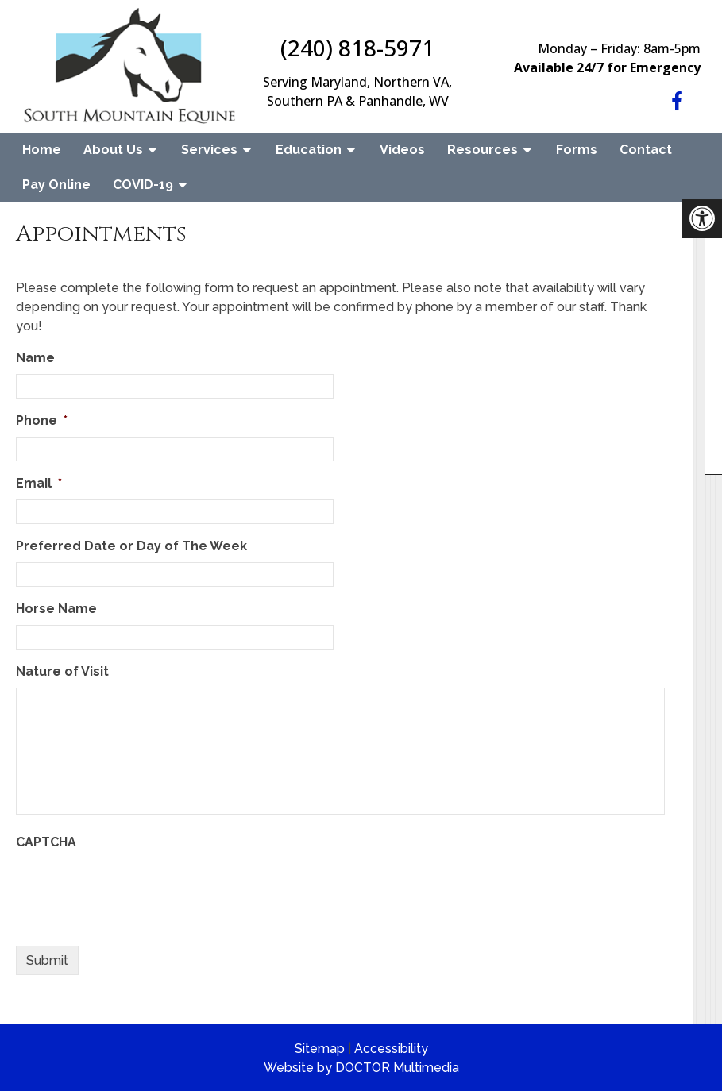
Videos (402, 149)
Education (309, 149)
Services (209, 149)
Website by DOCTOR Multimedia (361, 1067)
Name (35, 357)
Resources (482, 149)
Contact (646, 149)
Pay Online (56, 184)
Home (41, 149)
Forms (576, 149)
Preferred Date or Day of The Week (131, 545)
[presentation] (136, 889)
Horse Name (56, 608)
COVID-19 (143, 184)
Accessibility (391, 1048)
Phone (42, 420)
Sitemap (320, 1048)
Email (39, 483)
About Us (113, 149)
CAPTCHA (46, 842)
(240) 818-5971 (357, 48)
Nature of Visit (62, 671)
